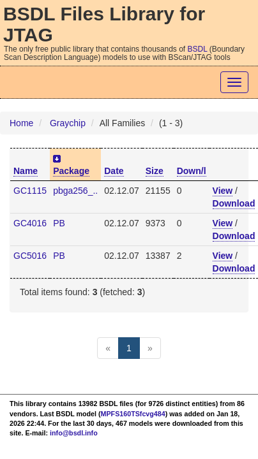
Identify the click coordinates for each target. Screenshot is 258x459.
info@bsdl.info (74, 433)
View (223, 191)
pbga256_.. (75, 191)
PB (59, 223)
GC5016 (30, 256)
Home (21, 123)
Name (25, 171)
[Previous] (108, 348)
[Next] (150, 348)
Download (234, 203)
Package (71, 171)
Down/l (191, 171)
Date (113, 171)
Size (154, 171)
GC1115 (30, 191)
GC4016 (30, 223)
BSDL (198, 49)
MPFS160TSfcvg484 (133, 414)
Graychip (68, 123)
